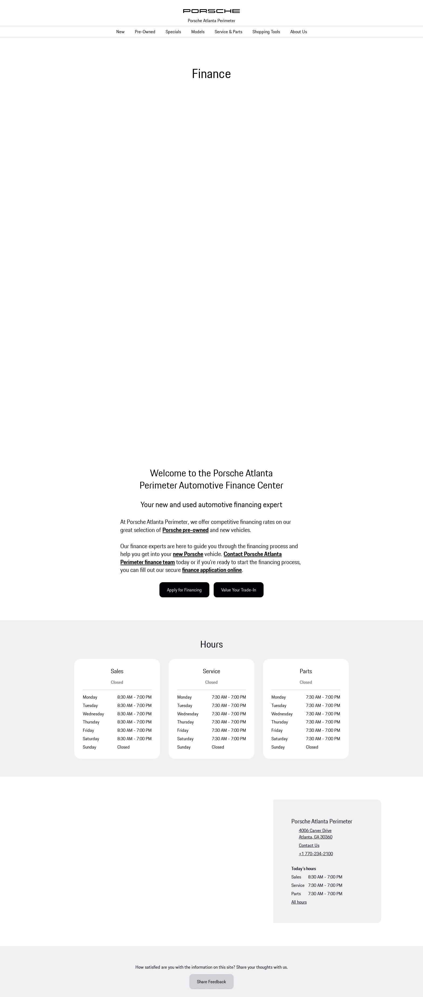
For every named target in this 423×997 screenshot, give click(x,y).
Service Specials (235, 761)
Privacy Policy (76, 902)
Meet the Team (323, 761)
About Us (318, 750)
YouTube (56, 706)
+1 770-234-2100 (316, 513)
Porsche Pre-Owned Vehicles (68, 761)
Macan (137, 792)
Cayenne (138, 802)
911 (134, 761)
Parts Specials (233, 771)
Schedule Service (235, 750)
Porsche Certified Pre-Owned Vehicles (76, 771)
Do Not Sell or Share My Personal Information (82, 908)
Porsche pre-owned (185, 190)
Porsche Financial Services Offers (250, 806)
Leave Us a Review (326, 771)
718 (134, 750)
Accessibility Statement (230, 902)
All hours (299, 562)
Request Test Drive (59, 802)
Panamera (140, 781)
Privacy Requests (140, 918)
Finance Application (238, 826)
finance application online (212, 229)
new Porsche (188, 214)
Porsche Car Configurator (64, 792)
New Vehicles (54, 750)
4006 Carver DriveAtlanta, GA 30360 (315, 493)
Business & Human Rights (181, 902)
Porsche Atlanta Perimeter (211, 20)
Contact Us (309, 505)
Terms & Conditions (136, 902)
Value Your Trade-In (238, 250)
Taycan (137, 771)
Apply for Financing (184, 250)
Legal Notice (103, 902)
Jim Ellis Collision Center (210, 918)
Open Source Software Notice (282, 902)
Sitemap (244, 918)
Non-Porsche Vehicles (61, 781)
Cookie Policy (172, 918)
